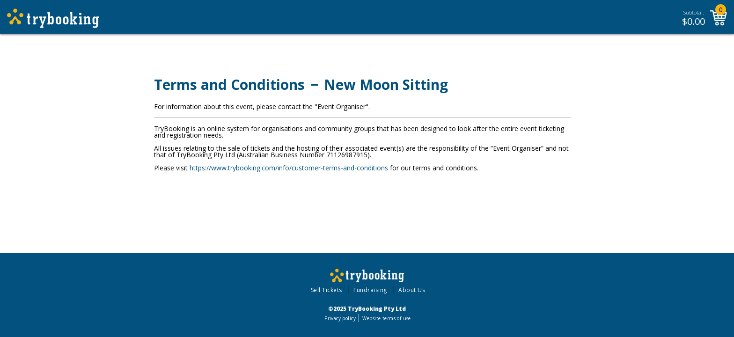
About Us (411, 290)
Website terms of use (386, 318)
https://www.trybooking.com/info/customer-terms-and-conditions (289, 167)
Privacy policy (340, 318)
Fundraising (370, 290)
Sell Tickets (326, 290)
